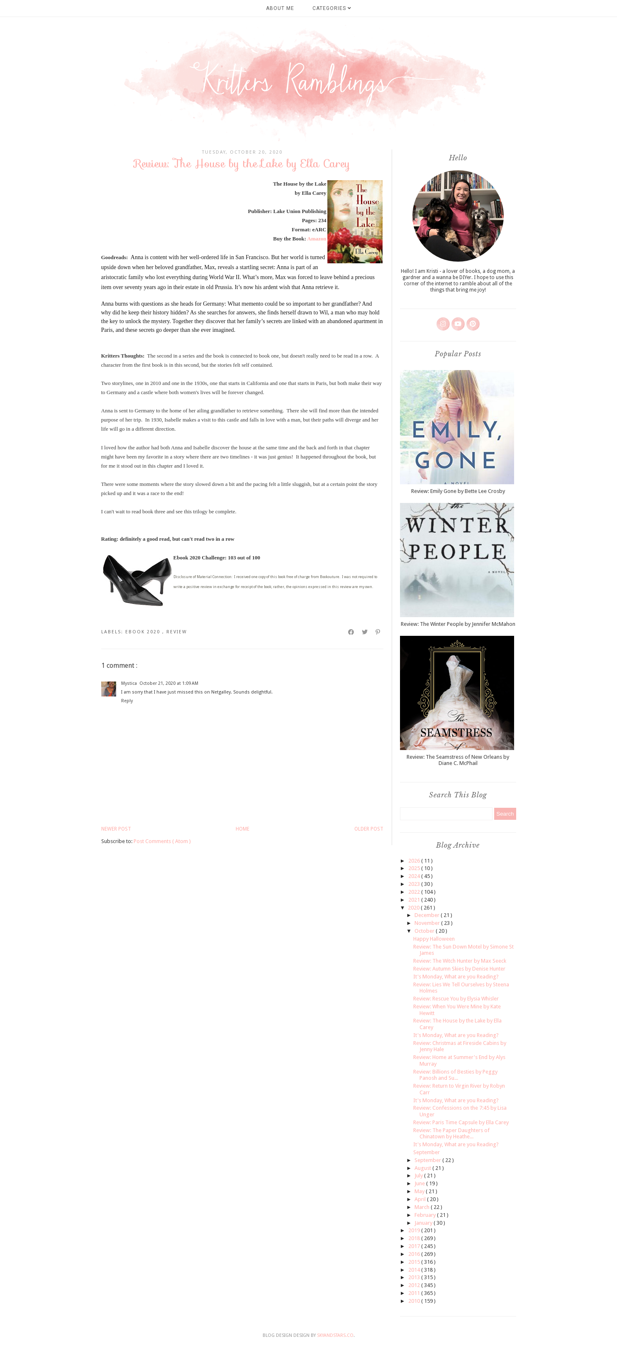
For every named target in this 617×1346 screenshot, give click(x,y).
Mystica (129, 683)
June (420, 1183)
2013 (414, 1277)
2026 (414, 861)
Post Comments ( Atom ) (162, 841)
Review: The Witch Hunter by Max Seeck (459, 961)
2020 (414, 908)
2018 (414, 1238)
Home (242, 829)
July (419, 1175)
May (420, 1191)
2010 (414, 1301)
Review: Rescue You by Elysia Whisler (456, 998)
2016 (414, 1254)
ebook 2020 (143, 632)
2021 (414, 900)
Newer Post (116, 829)
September (426, 1152)
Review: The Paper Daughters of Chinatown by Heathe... (451, 1133)
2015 (414, 1262)
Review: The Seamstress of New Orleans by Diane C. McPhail (458, 760)
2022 (414, 892)
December (428, 915)
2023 (414, 884)
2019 (414, 1230)
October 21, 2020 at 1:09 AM (168, 683)
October (425, 931)
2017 (414, 1246)
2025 (414, 868)
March (423, 1207)
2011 (414, 1293)
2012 (414, 1285)
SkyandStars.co (335, 1335)
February (426, 1215)
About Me (280, 8)
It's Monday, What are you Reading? (456, 976)
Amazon (316, 238)
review (176, 632)
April (421, 1199)
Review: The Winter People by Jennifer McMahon (458, 624)
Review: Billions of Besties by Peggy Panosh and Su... (455, 1075)
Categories (331, 8)
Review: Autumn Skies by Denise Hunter (459, 969)
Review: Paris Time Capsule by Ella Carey (461, 1122)
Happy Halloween (434, 939)
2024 (414, 876)
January (424, 1223)
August (423, 1168)
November (428, 923)
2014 (414, 1270)
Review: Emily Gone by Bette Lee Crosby (458, 491)
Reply (127, 701)
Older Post (368, 829)
